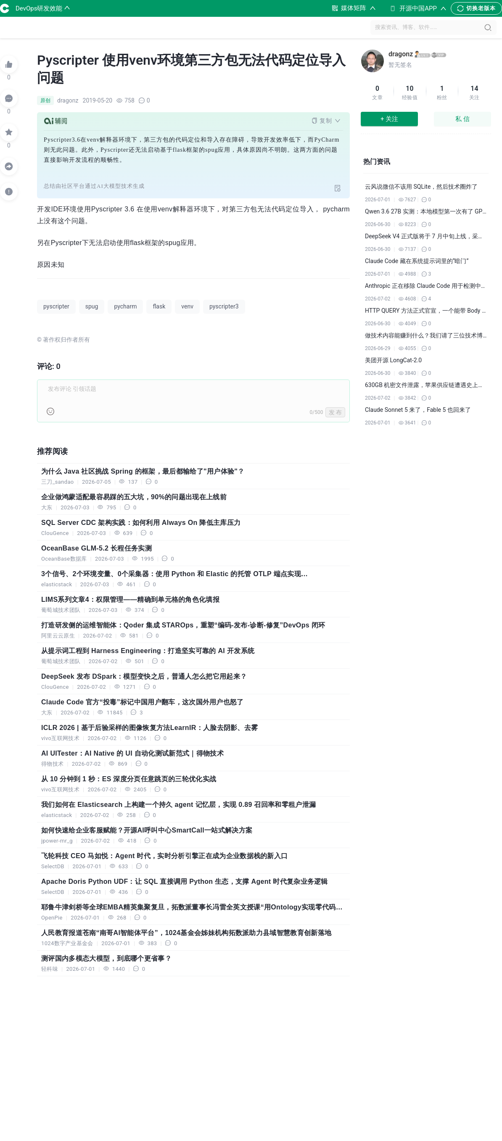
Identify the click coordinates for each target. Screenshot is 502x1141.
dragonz (400, 54)
